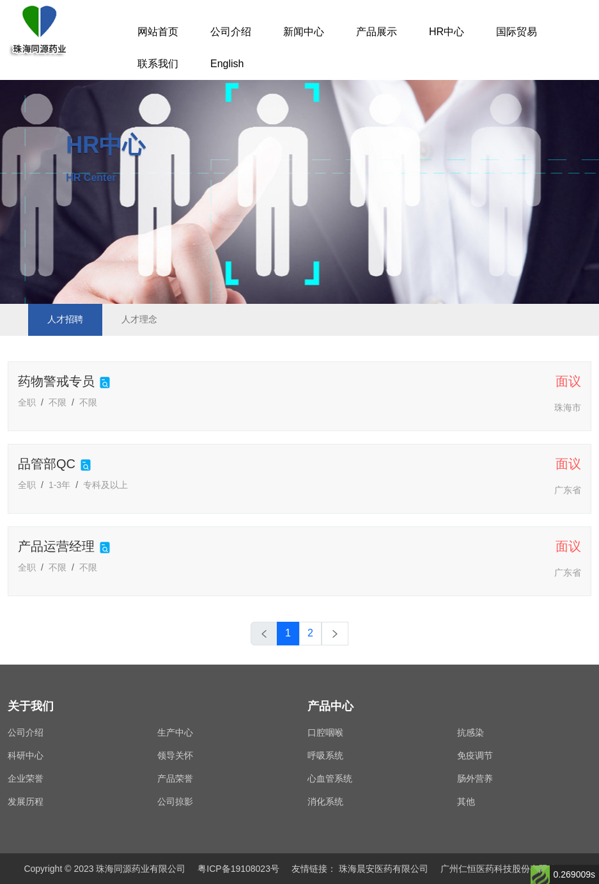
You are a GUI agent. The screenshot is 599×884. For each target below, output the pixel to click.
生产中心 (175, 732)
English (227, 63)
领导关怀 (175, 755)
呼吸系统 (325, 755)
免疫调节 (475, 755)
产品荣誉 (175, 778)
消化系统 (325, 801)
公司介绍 (230, 31)
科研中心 (25, 755)
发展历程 (25, 801)
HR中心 (446, 31)
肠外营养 (475, 778)
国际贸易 (516, 31)
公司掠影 (175, 801)
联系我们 (157, 63)
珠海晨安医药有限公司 (383, 869)
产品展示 (376, 31)
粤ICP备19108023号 (238, 869)
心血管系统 (329, 778)
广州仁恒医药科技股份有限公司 (503, 869)
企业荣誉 (25, 778)
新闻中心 (303, 31)
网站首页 (157, 31)
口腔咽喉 (325, 732)
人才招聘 (65, 319)
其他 (466, 801)
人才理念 (139, 319)
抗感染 (470, 732)
